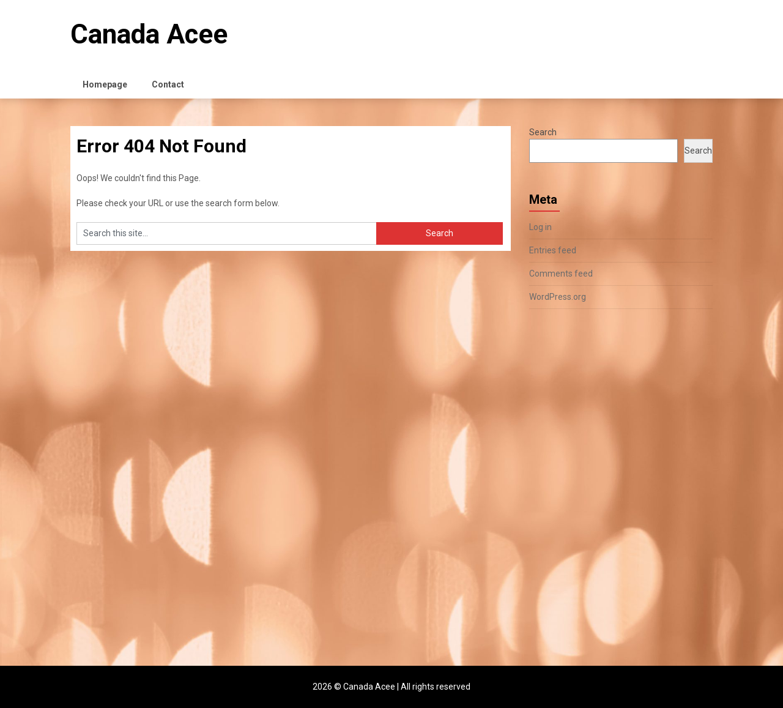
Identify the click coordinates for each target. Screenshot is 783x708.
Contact (168, 84)
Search (543, 132)
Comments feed (561, 273)
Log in (540, 227)
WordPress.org (557, 297)
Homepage (105, 84)
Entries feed (552, 250)
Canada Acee (149, 34)
